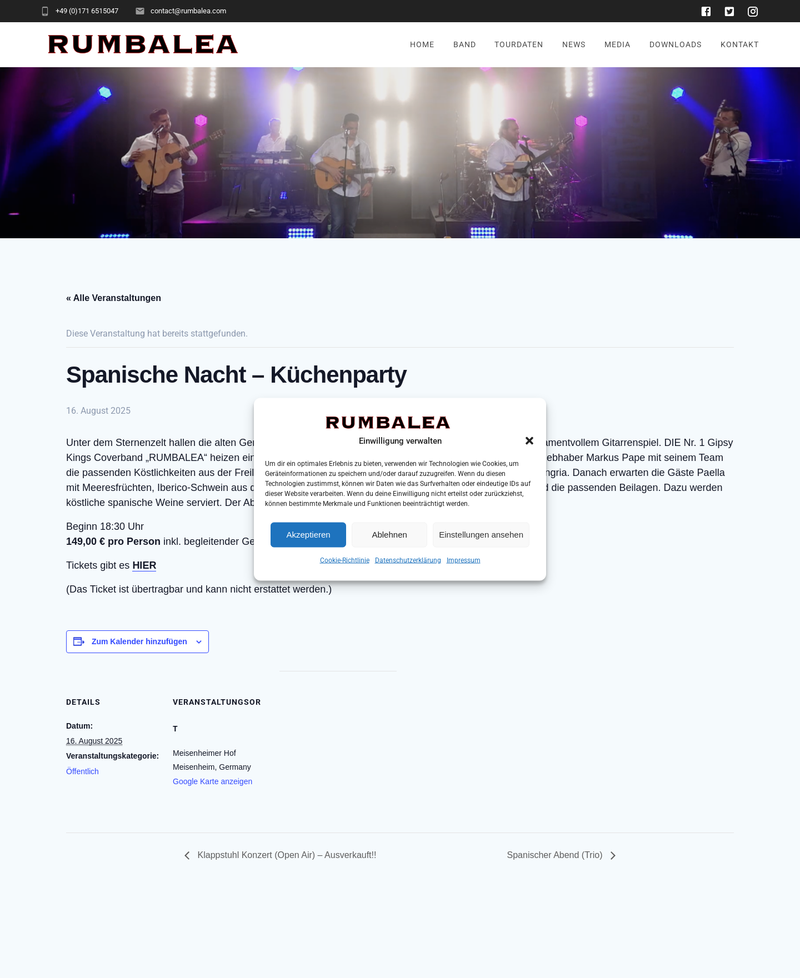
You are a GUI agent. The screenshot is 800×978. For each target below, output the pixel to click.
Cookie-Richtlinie (344, 560)
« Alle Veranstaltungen (113, 298)
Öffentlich (82, 771)
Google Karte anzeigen (212, 781)
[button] (529, 440)
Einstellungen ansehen (481, 534)
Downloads (675, 44)
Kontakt (740, 44)
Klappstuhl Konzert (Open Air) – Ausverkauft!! (285, 855)
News (574, 44)
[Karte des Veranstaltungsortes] (338, 747)
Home (422, 44)
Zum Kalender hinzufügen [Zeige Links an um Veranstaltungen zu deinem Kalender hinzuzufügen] (139, 641)
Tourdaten (518, 44)
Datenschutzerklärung (408, 560)
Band (464, 44)
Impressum (464, 560)
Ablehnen (389, 534)
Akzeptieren (308, 534)
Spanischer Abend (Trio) (556, 855)
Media (617, 44)
